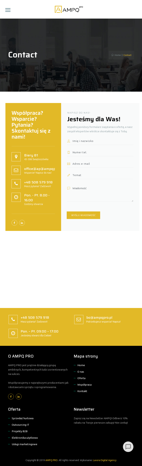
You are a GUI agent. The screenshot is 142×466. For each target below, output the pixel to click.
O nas (80, 371)
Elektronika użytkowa (25, 437)
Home (116, 55)
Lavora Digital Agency (104, 460)
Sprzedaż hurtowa (22, 418)
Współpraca (84, 384)
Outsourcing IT (20, 424)
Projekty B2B (19, 431)
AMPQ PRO (51, 460)
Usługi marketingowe (24, 444)
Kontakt (82, 391)
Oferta (81, 378)
